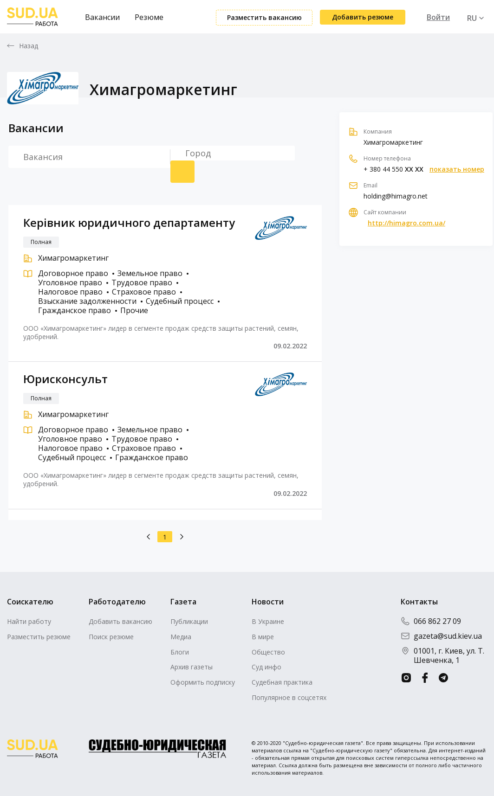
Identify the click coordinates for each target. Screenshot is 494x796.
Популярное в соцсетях (289, 697)
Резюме (149, 17)
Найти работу (29, 621)
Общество (268, 652)
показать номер (456, 169)
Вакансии (102, 17)
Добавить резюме (362, 17)
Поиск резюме (182, 171)
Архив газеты (191, 666)
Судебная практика (282, 682)
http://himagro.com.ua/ (406, 223)
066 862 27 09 (431, 621)
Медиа (180, 636)
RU (472, 18)
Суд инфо (266, 666)
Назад (29, 46)
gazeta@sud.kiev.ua (441, 636)
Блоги (179, 652)
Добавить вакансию (120, 621)
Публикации (189, 621)
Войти (438, 17)
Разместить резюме (39, 636)
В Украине (268, 621)
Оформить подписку (202, 682)
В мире (263, 636)
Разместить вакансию (264, 17)
